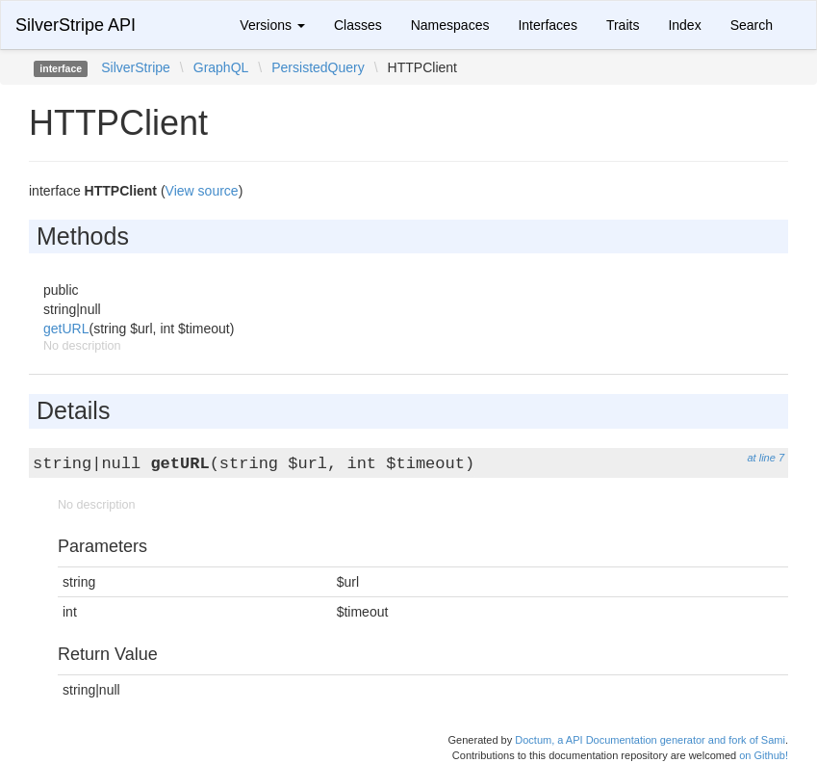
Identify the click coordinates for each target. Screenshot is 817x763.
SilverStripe (135, 67)
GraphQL (221, 67)
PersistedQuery (317, 67)
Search (751, 25)
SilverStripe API (75, 25)
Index (684, 25)
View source (202, 190)
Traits (622, 25)
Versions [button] (272, 25)
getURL (66, 328)
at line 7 (765, 457)
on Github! (763, 755)
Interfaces (547, 25)
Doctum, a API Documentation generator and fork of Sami (650, 740)
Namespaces (450, 25)
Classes (358, 25)
